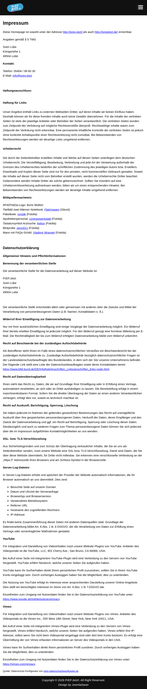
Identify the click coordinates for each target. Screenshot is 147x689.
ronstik (21, 214)
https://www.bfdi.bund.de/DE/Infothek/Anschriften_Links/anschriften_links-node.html (56, 369)
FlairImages (51, 209)
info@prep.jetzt (22, 75)
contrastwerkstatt (40, 218)
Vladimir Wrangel (44, 232)
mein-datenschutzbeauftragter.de (60, 671)
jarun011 (22, 228)
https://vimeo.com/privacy (19, 664)
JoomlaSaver (80, 684)
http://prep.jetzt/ (73, 32)
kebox (41, 223)
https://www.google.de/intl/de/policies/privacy (31, 599)
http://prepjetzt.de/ (106, 32)
